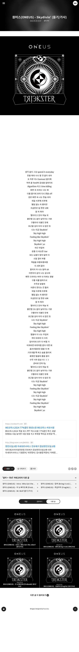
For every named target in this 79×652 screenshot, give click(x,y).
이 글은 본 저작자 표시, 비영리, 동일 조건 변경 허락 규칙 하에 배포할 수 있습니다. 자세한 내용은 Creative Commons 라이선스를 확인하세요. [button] (72, 507)
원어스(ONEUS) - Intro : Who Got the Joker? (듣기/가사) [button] (20, 567)
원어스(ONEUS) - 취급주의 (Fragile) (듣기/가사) (58, 526)
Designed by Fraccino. (42, 647)
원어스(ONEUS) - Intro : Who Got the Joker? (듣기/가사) (20, 522)
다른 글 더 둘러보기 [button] (38, 634)
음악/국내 (46, 21)
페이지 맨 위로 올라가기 (75, 648)
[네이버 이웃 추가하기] (33, 507)
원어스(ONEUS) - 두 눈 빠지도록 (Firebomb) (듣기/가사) (20, 526)
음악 (5, 516)
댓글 (26, 540)
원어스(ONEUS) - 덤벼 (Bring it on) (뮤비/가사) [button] (59, 567)
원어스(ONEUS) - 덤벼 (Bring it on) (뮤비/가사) (58, 522)
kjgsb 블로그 (4, 648)
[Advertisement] (39, 436)
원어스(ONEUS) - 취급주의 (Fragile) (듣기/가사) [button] (59, 607)
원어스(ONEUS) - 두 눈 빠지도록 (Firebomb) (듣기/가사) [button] (20, 607)
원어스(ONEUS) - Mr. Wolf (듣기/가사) (18, 529)
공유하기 (39, 540)
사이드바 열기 (4, 3)
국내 (11, 516)
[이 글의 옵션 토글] (12, 507)
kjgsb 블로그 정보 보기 (75, 3)
